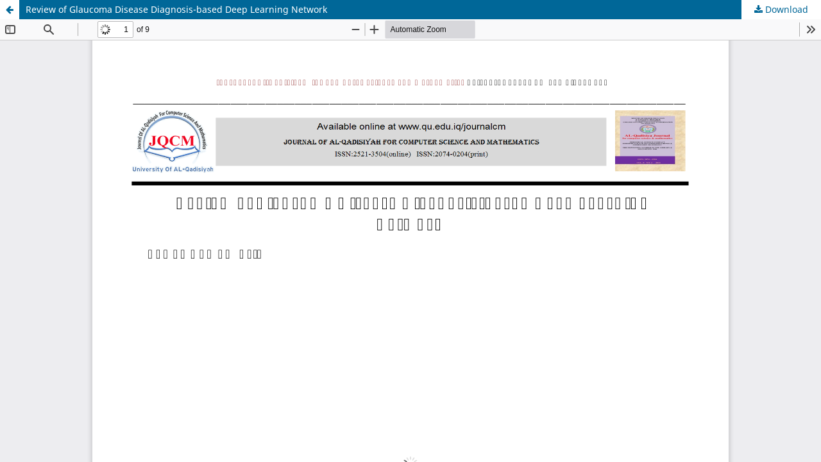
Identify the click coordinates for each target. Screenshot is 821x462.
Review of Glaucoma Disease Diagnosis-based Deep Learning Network (176, 9)
